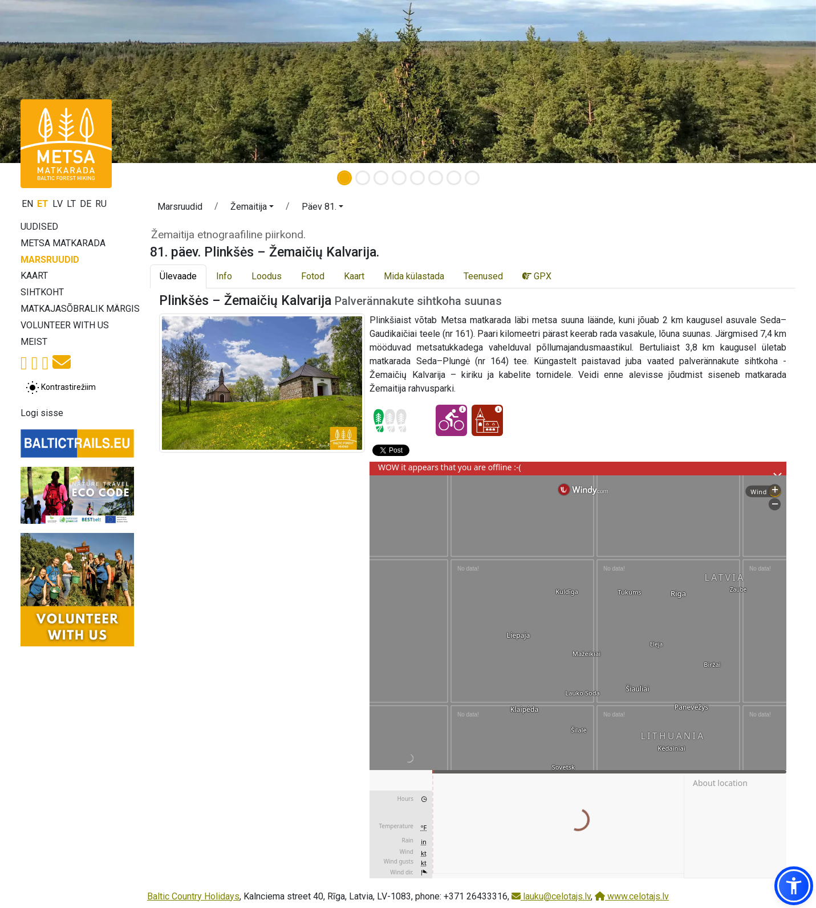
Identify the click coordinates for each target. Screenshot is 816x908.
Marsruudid (50, 259)
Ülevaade (178, 276)
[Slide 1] (344, 177)
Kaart (34, 275)
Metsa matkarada (63, 243)
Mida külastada (414, 276)
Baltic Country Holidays (193, 896)
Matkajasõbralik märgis (80, 308)
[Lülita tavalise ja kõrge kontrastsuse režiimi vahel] (61, 387)
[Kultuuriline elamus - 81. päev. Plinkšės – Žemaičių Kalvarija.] (487, 420)
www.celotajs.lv (632, 896)
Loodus (266, 276)
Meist (34, 341)
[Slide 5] (417, 177)
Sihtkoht (42, 292)
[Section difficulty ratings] (390, 421)
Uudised (39, 226)
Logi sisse (42, 413)
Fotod (312, 276)
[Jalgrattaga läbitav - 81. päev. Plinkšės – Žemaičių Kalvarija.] (451, 420)
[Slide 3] (381, 177)
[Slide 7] (453, 177)
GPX (536, 276)
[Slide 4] (399, 177)
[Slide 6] (435, 177)
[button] (252, 208)
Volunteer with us (65, 325)
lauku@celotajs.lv (551, 896)
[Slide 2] (362, 177)
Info (224, 276)
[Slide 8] (472, 177)
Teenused (483, 276)
